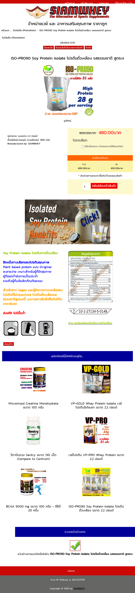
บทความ (104, 3)
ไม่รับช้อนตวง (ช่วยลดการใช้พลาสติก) (104, 146)
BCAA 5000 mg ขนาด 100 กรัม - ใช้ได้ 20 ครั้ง (33, 508)
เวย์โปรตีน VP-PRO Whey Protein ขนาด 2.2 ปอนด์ (96, 457)
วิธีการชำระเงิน (124, 3)
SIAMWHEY (79, 588)
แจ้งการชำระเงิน (123, 8)
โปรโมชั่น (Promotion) (24, 30)
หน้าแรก (70, 3)
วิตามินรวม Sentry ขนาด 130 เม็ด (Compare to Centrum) (33, 457)
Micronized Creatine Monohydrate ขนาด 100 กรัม (33, 405)
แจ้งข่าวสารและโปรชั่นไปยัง (75, 548)
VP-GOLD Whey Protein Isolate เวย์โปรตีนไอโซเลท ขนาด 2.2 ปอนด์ (96, 405)
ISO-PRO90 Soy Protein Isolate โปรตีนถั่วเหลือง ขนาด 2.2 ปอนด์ (96, 508)
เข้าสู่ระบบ (87, 3)
